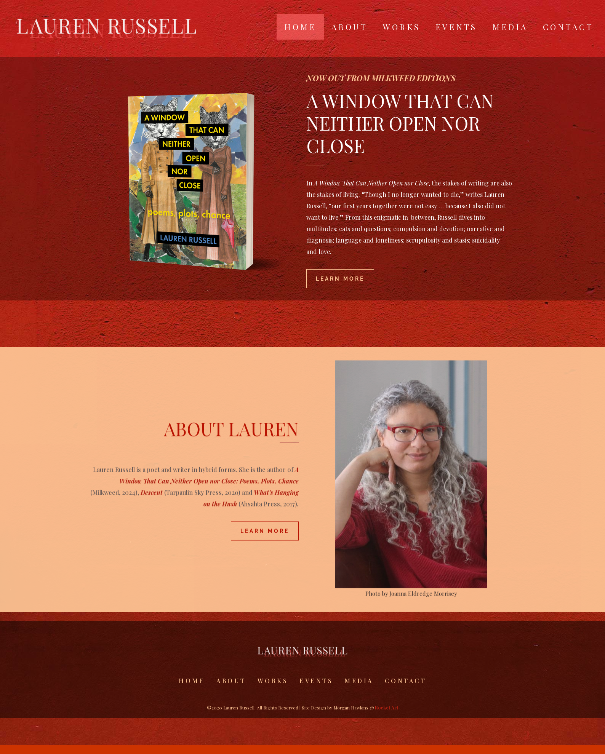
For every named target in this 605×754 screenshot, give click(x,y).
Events (456, 26)
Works (401, 26)
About (349, 26)
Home (300, 26)
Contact (568, 26)
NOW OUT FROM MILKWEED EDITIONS (381, 93)
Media (510, 26)
